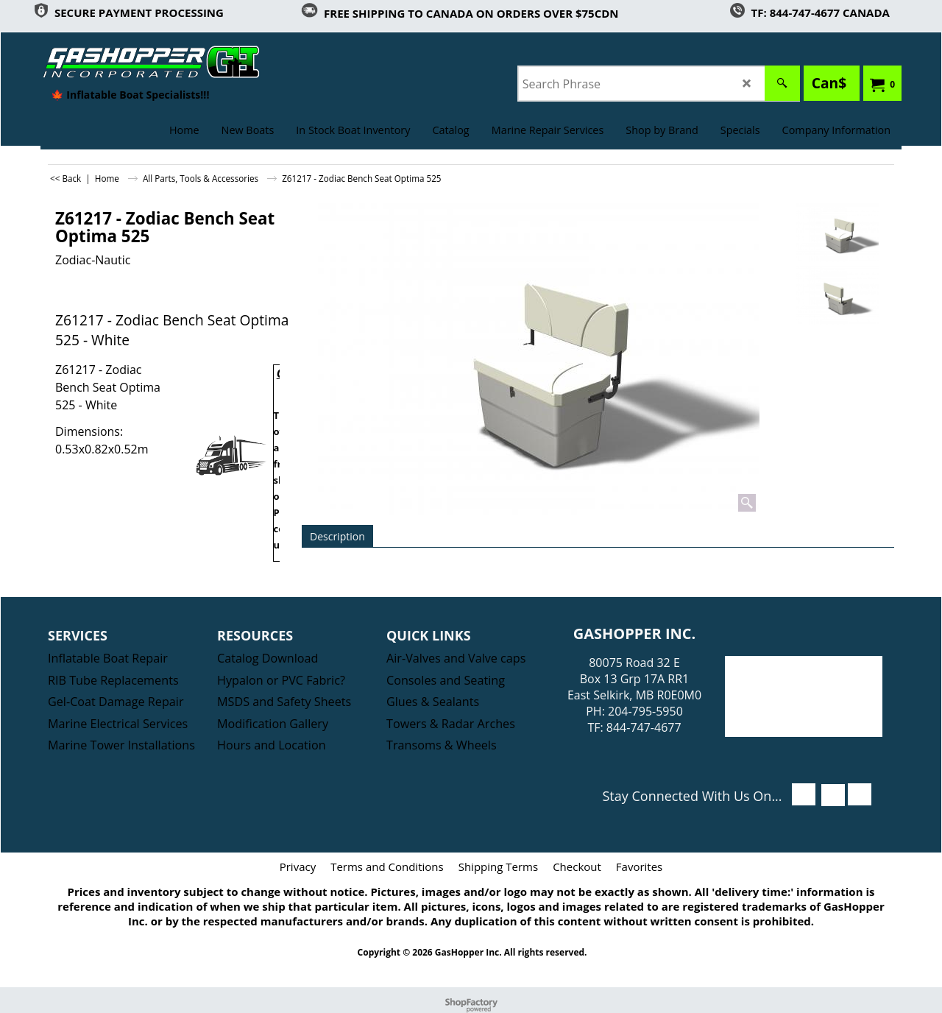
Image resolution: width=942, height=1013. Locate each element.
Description (337, 536)
